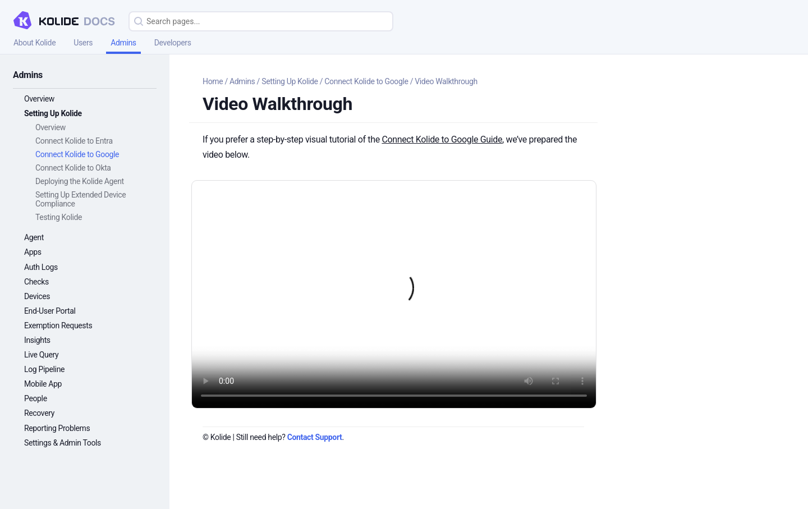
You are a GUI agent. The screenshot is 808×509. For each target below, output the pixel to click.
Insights (37, 340)
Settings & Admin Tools (62, 442)
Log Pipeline (44, 369)
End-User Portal (50, 310)
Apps (33, 251)
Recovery (39, 413)
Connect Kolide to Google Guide (442, 139)
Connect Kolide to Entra (74, 140)
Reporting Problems (57, 428)
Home (213, 81)
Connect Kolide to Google (77, 154)
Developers (172, 42)
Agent (34, 237)
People (35, 398)
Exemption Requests (58, 325)
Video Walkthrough (446, 81)
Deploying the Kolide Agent (79, 181)
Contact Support (314, 437)
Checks (36, 281)
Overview (39, 98)
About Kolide (34, 42)
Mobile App (43, 383)
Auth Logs (41, 267)
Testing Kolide (58, 217)
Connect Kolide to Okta (73, 167)
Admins (123, 42)
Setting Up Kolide (53, 113)
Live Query (41, 354)
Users (83, 42)
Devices (37, 296)
